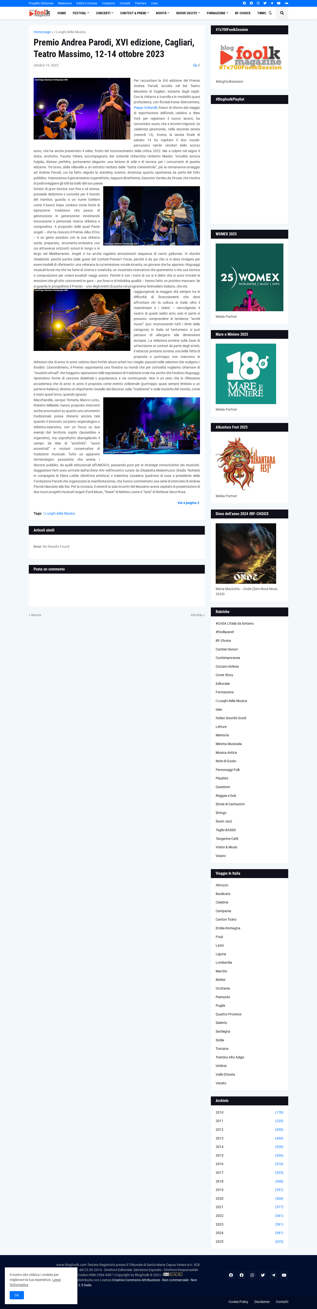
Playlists (222, 778)
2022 (249, 1215)
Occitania (223, 988)
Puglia (220, 1005)
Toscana (222, 1048)
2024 (249, 1233)
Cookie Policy (238, 1302)
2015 (249, 1155)
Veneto (221, 1083)
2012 (249, 1129)
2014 (249, 1147)
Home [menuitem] (62, 13)
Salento (221, 1023)
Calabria (222, 902)
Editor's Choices (86, 3)
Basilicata (223, 894)
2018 (249, 1181)
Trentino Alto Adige (230, 1057)
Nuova (36, 615)
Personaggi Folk (228, 770)
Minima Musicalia (229, 744)
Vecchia (196, 615)
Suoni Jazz (224, 821)
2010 (249, 1112)
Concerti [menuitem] (103, 13)
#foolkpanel (225, 632)
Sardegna (223, 1031)
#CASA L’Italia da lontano (235, 623)
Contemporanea (228, 658)
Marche (221, 971)
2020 (249, 1198)
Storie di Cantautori (230, 804)
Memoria (222, 735)
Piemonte (223, 997)
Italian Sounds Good (231, 718)
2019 (249, 1190)
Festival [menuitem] (79, 13)
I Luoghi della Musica (70, 32)
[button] (270, 13)
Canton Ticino (226, 919)
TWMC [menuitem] (261, 13)
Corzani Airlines (227, 666)
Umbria (221, 1066)
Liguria (221, 954)
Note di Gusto (226, 761)
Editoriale (223, 684)
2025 (249, 1241)
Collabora (108, 3)
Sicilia (220, 1040)
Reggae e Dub (226, 796)
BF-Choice (223, 641)
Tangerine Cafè (227, 839)
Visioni (221, 856)
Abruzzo (222, 885)
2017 (249, 1172)
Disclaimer (262, 1302)
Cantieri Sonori (227, 649)
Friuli (219, 937)
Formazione (225, 692)
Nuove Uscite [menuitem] (186, 13)
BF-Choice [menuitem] (243, 13)
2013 (249, 1138)
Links (154, 3)
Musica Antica (226, 752)
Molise (220, 980)
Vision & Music (226, 847)
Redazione (65, 3)
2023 (249, 1224)
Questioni (223, 787)
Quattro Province (228, 1014)
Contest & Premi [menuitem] (133, 13)
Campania (223, 911)
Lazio (220, 945)
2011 (249, 1121)
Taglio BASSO (226, 830)
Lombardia (224, 962)
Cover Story (224, 675)
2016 (249, 1164)
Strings (221, 813)
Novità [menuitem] (161, 13)
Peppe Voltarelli (145, 108)
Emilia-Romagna (228, 928)
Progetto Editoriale (41, 3)
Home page (42, 32)
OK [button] (17, 1295)
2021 (249, 1207)
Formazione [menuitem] (216, 13)
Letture (221, 727)
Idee (219, 709)
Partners (140, 3)
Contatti (125, 3)
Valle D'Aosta (225, 1074)
